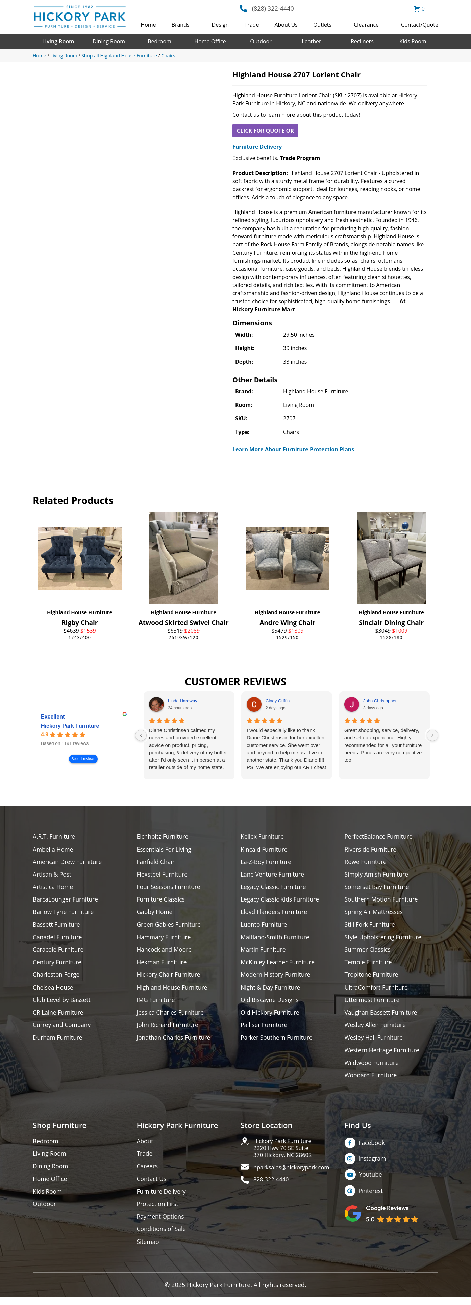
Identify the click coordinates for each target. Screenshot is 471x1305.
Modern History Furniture (277, 978)
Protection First (158, 1211)
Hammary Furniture (165, 939)
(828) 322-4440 (273, 8)
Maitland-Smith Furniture (276, 939)
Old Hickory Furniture (271, 1016)
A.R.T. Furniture (54, 836)
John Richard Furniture (169, 1029)
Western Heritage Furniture (383, 1055)
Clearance (366, 24)
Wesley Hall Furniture (375, 1042)
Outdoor (261, 41)
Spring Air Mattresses (375, 913)
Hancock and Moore (165, 952)
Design (220, 24)
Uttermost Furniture (373, 1003)
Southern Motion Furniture (383, 901)
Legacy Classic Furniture (274, 888)
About (145, 1146)
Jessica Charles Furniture (171, 1016)
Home (148, 24)
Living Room (58, 41)
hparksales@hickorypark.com (295, 1175)
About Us (286, 24)
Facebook (372, 1148)
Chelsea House (54, 990)
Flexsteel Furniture (163, 875)
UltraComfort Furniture (377, 990)
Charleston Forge (57, 978)
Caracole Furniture (59, 952)
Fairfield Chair (156, 862)
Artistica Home (53, 888)
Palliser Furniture (265, 1029)
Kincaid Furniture (265, 849)
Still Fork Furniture (371, 926)
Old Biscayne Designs (271, 1003)
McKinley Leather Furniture (279, 965)
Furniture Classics (162, 901)
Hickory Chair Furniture (170, 978)
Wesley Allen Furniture (376, 1029)
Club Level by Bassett (63, 1003)
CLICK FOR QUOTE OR (265, 130)
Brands (181, 24)
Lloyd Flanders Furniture (275, 913)
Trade (251, 24)
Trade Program (300, 158)
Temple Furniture (369, 965)
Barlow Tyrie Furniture (64, 913)
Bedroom (159, 41)
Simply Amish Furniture (378, 875)
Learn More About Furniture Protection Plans (293, 449)
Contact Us (152, 1185)
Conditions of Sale (162, 1236)
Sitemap (148, 1249)
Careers (148, 1172)
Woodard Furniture (372, 1080)
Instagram (372, 1164)
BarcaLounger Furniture (66, 901)
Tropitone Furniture (372, 978)
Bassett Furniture (57, 926)
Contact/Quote (419, 24)
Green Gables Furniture (170, 926)
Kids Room (412, 41)
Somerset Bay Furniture (378, 888)
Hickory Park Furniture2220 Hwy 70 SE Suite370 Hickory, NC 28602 (285, 1154)
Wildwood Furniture (373, 1067)
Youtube (371, 1180)
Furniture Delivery (257, 146)
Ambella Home (54, 849)
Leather (311, 41)
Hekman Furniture (163, 965)
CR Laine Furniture (59, 1016)
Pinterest (371, 1197)
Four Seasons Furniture (170, 888)
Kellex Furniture (263, 836)
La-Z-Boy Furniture (267, 862)
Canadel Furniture (58, 939)
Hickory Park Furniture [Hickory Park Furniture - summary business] (70, 726)
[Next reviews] (432, 735)
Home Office (210, 41)
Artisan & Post (53, 875)
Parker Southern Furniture (278, 1042)
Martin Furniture (264, 952)
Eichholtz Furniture (163, 836)
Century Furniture (58, 965)
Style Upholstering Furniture (384, 939)
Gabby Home (155, 913)
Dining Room (109, 41)
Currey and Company (63, 1029)
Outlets (322, 24)
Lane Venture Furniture (273, 875)
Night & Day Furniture (271, 990)
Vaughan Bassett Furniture (382, 1016)
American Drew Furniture (68, 862)
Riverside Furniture (371, 849)
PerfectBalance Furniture (380, 836)
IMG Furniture (156, 1003)
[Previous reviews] (141, 735)
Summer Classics (368, 952)
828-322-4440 (272, 1188)
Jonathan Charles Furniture (175, 1042)
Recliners (362, 41)
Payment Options (161, 1223)
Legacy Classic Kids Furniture (281, 901)
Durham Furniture (58, 1042)
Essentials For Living (165, 849)
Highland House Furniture (80, 612)
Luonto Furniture (265, 926)
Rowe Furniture (366, 862)
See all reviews (83, 759)
